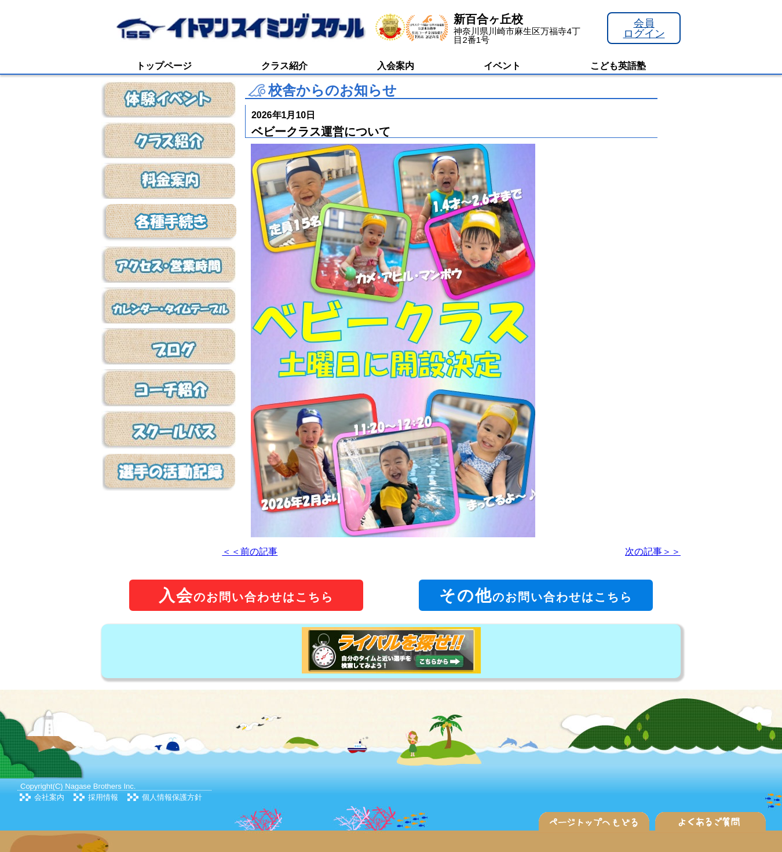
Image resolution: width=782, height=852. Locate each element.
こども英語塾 (618, 66)
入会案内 (395, 66)
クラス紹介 (284, 66)
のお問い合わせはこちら (246, 596)
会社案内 (49, 797)
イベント (502, 66)
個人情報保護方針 (172, 797)
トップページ (164, 66)
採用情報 (103, 797)
